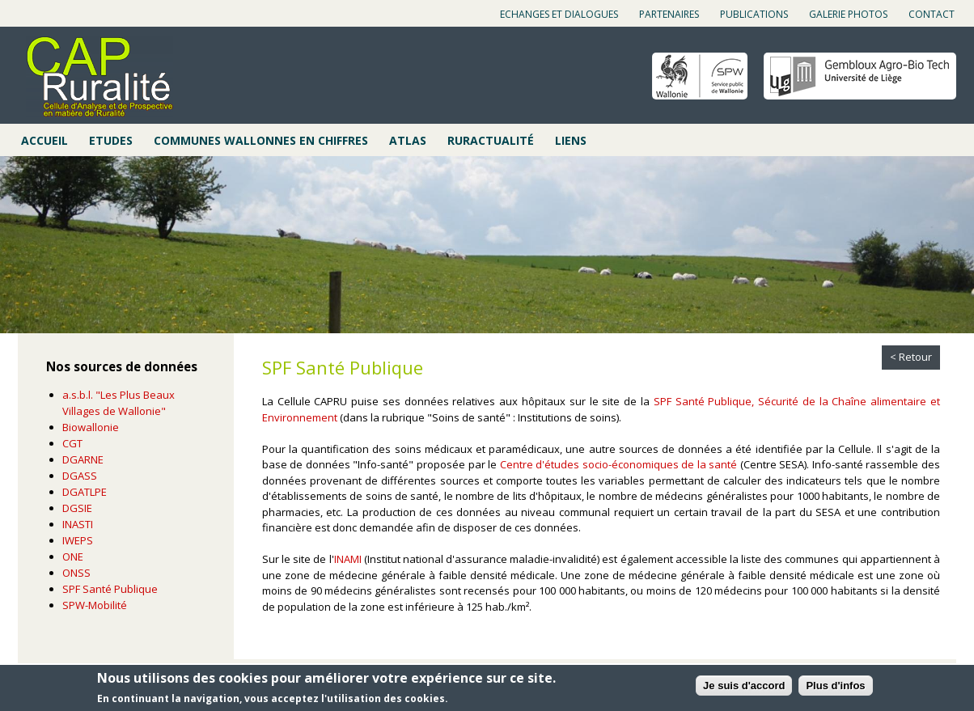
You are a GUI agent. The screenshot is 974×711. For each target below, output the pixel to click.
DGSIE (77, 508)
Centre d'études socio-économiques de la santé (619, 464)
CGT (72, 443)
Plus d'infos (835, 685)
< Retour (911, 356)
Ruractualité (490, 140)
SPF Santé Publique (110, 589)
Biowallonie (90, 427)
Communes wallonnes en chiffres (261, 140)
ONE (72, 556)
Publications (754, 14)
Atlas (407, 140)
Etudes (111, 140)
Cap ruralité (99, 76)
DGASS (79, 475)
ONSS (76, 572)
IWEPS (77, 540)
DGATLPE (84, 492)
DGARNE (83, 459)
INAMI (348, 559)
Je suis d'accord (744, 685)
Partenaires (669, 14)
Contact (931, 14)
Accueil (44, 140)
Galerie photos (848, 14)
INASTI (77, 524)
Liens (571, 140)
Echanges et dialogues (559, 14)
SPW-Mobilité (94, 605)
